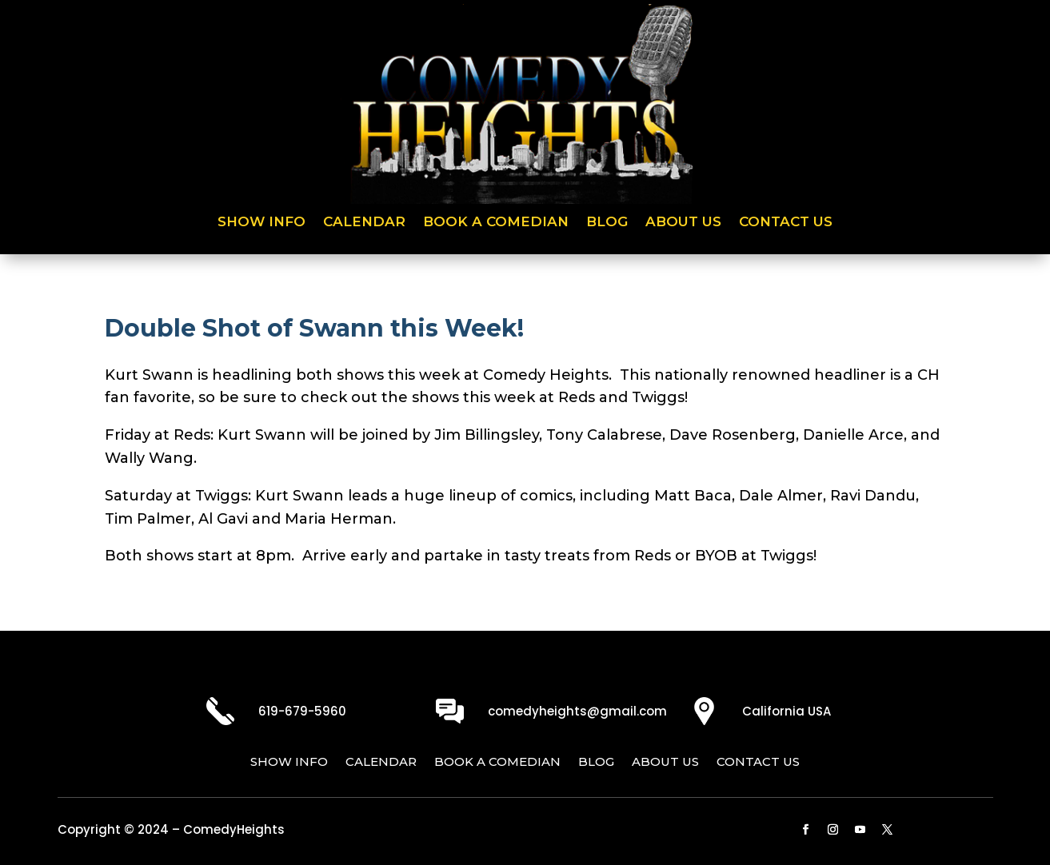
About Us (683, 222)
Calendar (364, 222)
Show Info (261, 222)
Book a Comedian (496, 222)
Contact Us (785, 222)
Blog (607, 222)
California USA (786, 711)
